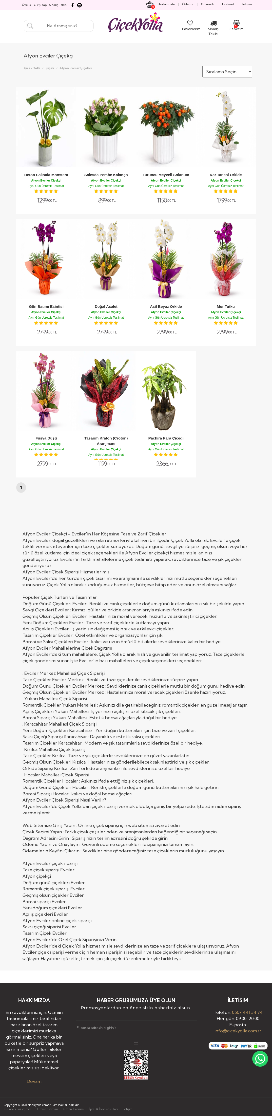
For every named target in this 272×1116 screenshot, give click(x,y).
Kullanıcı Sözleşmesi (18, 1109)
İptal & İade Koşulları (103, 1109)
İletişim (128, 1109)
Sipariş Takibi (213, 29)
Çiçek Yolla (32, 68)
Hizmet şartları (47, 1109)
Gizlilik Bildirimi (73, 1109)
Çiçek (49, 68)
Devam (34, 1081)
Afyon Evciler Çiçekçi (75, 68)
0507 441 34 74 (247, 1012)
